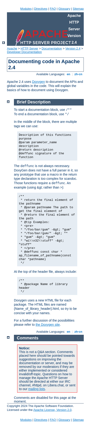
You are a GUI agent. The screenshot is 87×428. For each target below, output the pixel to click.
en (68, 74)
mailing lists (36, 389)
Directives (40, 8)
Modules (26, 8)
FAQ (53, 8)
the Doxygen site (47, 324)
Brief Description (34, 102)
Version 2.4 (73, 48)
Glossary (64, 8)
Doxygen (38, 82)
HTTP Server (29, 48)
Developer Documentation (24, 52)
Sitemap (78, 8)
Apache (12, 48)
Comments (28, 338)
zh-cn (78, 74)
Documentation (52, 48)
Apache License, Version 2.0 (52, 410)
